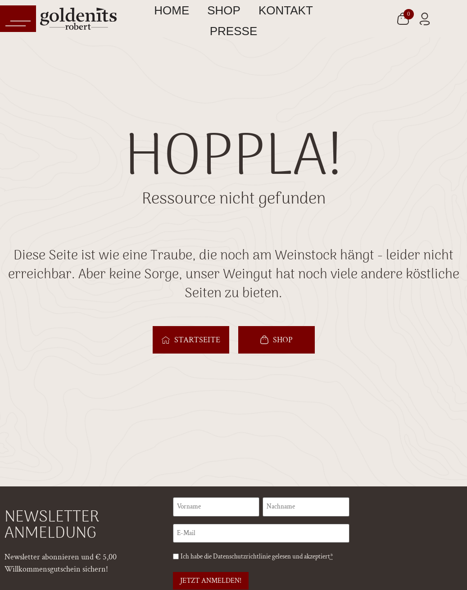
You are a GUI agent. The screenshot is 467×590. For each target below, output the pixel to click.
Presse (234, 31)
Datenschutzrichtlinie (242, 555)
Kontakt (285, 10)
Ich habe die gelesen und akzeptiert (257, 555)
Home (171, 10)
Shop (223, 10)
